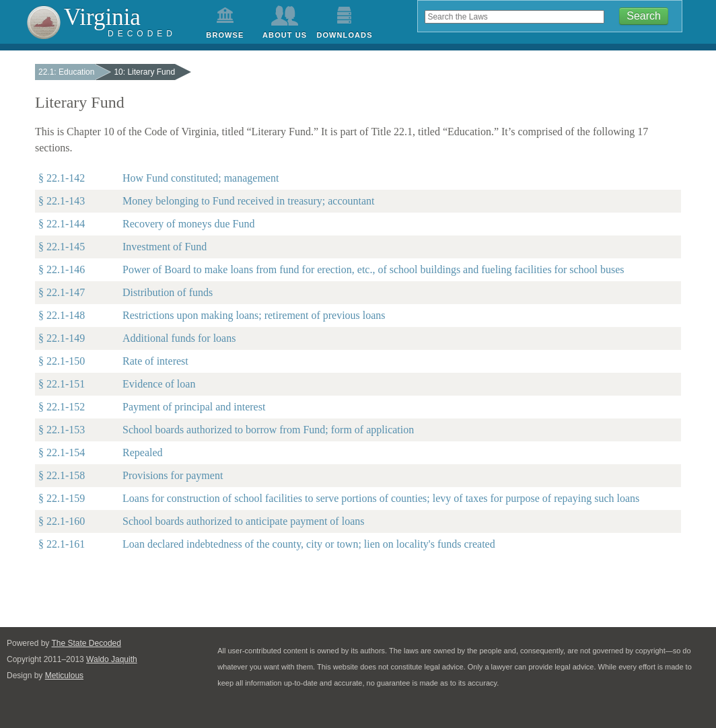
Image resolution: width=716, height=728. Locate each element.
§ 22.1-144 (61, 223)
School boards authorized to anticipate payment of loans (243, 521)
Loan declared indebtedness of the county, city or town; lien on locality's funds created (308, 544)
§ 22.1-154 (61, 452)
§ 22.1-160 (61, 521)
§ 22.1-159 (61, 498)
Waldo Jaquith (111, 659)
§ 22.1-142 (61, 178)
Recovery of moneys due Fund (188, 223)
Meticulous (64, 675)
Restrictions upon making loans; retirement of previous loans (254, 315)
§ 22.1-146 (61, 269)
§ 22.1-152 (61, 406)
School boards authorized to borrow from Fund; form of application (268, 429)
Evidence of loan (158, 384)
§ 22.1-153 (61, 429)
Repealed (142, 452)
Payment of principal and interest (193, 406)
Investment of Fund (164, 246)
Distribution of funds (167, 292)
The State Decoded (86, 643)
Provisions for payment (172, 475)
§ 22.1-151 (61, 384)
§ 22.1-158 (61, 475)
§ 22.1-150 (61, 361)
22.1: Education (66, 72)
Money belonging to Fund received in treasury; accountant (248, 201)
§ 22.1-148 (61, 315)
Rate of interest (155, 361)
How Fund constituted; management (200, 178)
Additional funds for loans (179, 338)
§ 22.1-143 (61, 201)
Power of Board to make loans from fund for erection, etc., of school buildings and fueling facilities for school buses (373, 269)
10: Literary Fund (144, 72)
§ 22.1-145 (61, 246)
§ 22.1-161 (61, 544)
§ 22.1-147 (61, 292)
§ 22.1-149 (61, 338)
